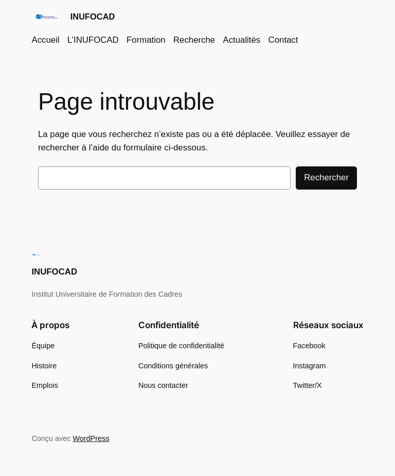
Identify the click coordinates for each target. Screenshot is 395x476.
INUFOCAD (92, 16)
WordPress (91, 438)
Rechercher (326, 177)
